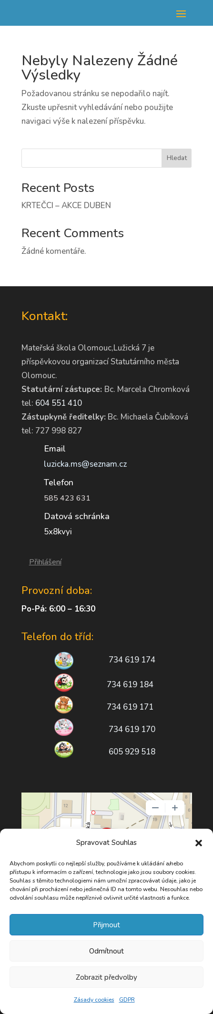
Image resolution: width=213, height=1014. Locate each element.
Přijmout (106, 925)
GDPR (127, 1000)
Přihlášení (45, 562)
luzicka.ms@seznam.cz (85, 464)
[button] (198, 843)
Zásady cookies (94, 1000)
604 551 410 (58, 403)
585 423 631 (67, 498)
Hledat (177, 157)
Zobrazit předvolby (106, 977)
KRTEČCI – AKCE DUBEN (66, 205)
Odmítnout (106, 951)
